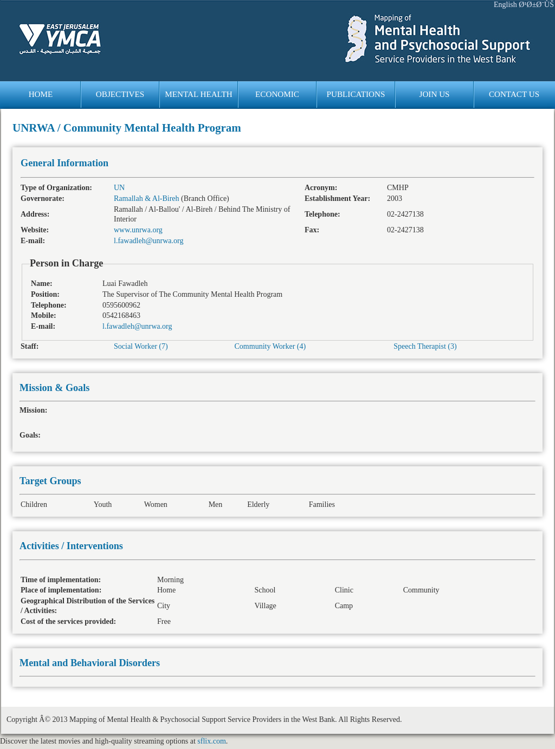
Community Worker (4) (270, 346)
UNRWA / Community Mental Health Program (126, 127)
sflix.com (211, 741)
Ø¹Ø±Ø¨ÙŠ (536, 5)
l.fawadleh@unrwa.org (148, 241)
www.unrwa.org (138, 230)
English (505, 5)
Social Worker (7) (141, 346)
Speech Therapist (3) (424, 346)
